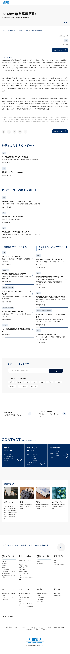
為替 (42, 382)
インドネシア (23, 386)
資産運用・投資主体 (8, 287)
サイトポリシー (33, 627)
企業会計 (5, 270)
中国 (27, 382)
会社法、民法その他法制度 (44, 310)
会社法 (58, 382)
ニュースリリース (7, 616)
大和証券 (44, 629)
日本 (4, 252)
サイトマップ (42, 627)
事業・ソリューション (8, 556)
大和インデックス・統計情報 (56, 627)
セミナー (4, 589)
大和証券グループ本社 (32, 629)
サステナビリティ (25, 589)
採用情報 (57, 589)
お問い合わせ (9, 627)
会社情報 (39, 589)
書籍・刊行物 (58, 556)
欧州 (27, 30)
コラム (4, 325)
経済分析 (21, 30)
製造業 (19, 382)
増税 (34, 382)
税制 (38, 273)
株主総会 (12, 386)
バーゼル (33, 386)
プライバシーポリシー (20, 627)
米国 (38, 255)
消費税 (49, 382)
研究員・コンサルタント (43, 556)
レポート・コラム (12, 30)
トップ (3, 30)
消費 (11, 382)
